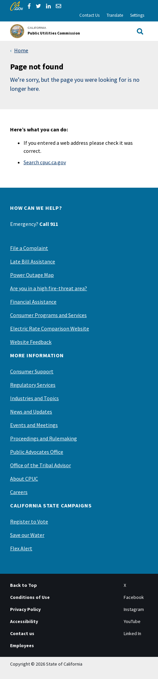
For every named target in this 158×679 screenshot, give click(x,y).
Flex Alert (21, 548)
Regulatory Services (32, 384)
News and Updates (31, 411)
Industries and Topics (34, 398)
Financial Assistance (33, 301)
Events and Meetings (34, 425)
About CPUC (24, 478)
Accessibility (24, 621)
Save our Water (27, 535)
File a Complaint (29, 248)
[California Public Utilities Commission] (47, 31)
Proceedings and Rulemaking (43, 438)
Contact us (22, 633)
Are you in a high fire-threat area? (48, 288)
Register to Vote (29, 521)
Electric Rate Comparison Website (49, 328)
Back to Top (23, 585)
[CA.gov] (16, 6)
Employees (22, 645)
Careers (19, 492)
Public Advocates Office (36, 451)
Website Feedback (30, 341)
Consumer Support (31, 371)
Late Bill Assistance (32, 261)
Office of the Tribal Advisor (40, 465)
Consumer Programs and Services (48, 315)
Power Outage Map (32, 274)
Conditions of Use (30, 597)
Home (21, 50)
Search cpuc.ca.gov (45, 162)
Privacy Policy (25, 609)
